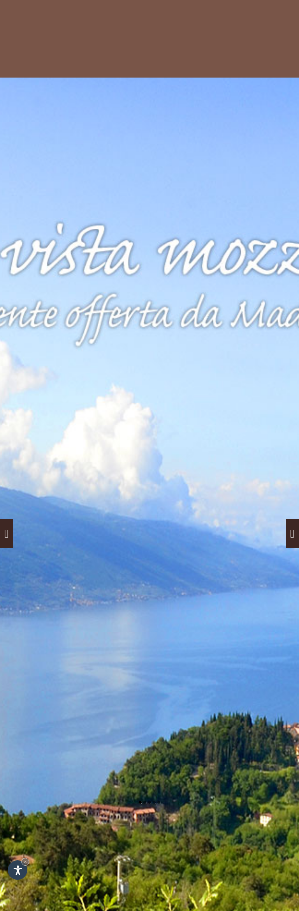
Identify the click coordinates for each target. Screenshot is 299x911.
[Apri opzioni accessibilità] (17, 870)
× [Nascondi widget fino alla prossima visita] (25, 862)
